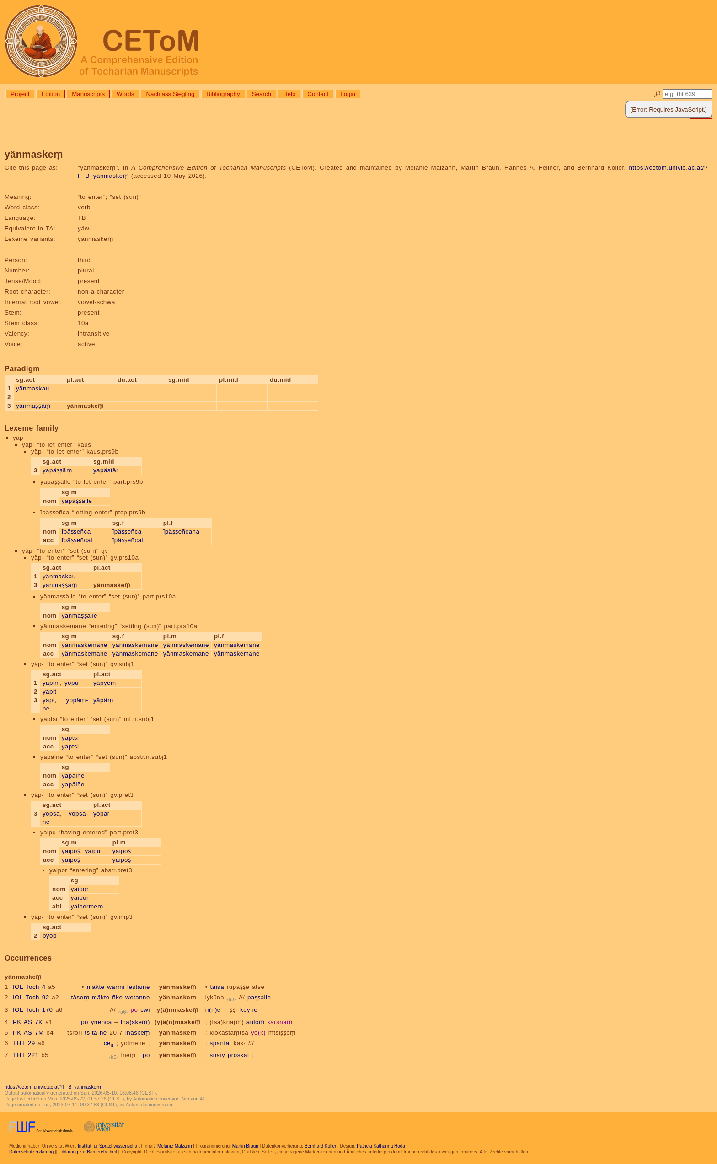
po (134, 1009)
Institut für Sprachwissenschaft (109, 1145)
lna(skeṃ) (135, 1022)
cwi (145, 1009)
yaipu (92, 851)
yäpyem (104, 682)
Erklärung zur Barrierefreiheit (88, 1151)
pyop (50, 935)
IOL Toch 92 (31, 997)
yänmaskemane (84, 644)
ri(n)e (213, 1009)
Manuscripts (88, 94)
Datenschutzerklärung (31, 1151)
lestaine (138, 986)
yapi (48, 700)
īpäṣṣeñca (76, 531)
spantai (220, 1043)
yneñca (101, 1022)
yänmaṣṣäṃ (33, 405)
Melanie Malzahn (174, 1145)
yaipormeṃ (87, 906)
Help (289, 94)
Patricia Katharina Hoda (381, 1145)
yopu (71, 682)
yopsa (51, 813)
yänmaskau (32, 388)
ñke (117, 997)
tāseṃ (80, 997)
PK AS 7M (28, 1032)
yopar (101, 813)
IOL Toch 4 (29, 986)
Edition (50, 94)
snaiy (217, 1055)
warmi (115, 986)
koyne (248, 1009)
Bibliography (223, 94)
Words (125, 94)
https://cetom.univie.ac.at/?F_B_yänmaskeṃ (53, 1086)
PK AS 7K (28, 1022)
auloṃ (255, 1022)
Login (347, 94)
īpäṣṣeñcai (77, 540)
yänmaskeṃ (177, 986)
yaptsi (70, 737)
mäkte (96, 986)
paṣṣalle (259, 997)
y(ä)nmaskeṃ (177, 1009)
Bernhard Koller (320, 1145)
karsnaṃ (280, 1022)
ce (109, 1043)
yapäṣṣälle (77, 500)
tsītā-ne (96, 1032)
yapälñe (73, 775)
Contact (317, 94)
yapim (51, 682)
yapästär (105, 470)
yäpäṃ (103, 700)
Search (261, 94)
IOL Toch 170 (33, 1009)
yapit (50, 691)
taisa (217, 986)
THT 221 (26, 1055)
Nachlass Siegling (170, 94)
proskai (238, 1055)
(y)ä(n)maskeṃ (178, 1022)
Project (20, 94)
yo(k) (258, 1032)
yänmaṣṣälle (79, 615)
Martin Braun (245, 1145)
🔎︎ (657, 94)
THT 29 (24, 1043)
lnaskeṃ (137, 1032)
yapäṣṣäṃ (57, 470)
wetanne (137, 997)
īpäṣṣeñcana (181, 531)
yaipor (80, 889)
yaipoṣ (71, 851)
